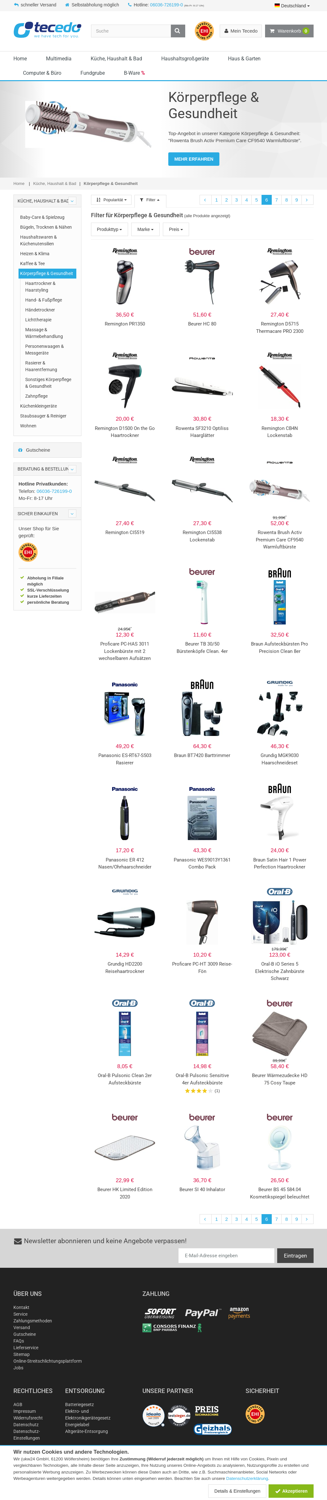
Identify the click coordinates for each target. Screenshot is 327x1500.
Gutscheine (34, 450)
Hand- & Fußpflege (43, 299)
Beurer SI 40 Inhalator (202, 1189)
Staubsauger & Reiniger (43, 415)
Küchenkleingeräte (38, 406)
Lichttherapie (38, 319)
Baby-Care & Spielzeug (42, 217)
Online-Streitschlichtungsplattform (47, 1361)
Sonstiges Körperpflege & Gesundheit (48, 383)
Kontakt (21, 1307)
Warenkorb (289, 31)
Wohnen (28, 425)
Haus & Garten (244, 59)
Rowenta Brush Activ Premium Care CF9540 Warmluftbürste (279, 540)
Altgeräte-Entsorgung (86, 1431)
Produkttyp (109, 229)
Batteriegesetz (79, 1404)
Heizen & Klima (34, 253)
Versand (21, 1327)
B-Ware (134, 73)
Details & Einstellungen (237, 1491)
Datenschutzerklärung (247, 1478)
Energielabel (77, 1424)
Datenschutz (26, 1424)
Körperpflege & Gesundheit (46, 273)
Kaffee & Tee (32, 263)
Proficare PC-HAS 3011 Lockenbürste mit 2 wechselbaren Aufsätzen (125, 651)
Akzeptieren (291, 1491)
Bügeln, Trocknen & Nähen (46, 227)
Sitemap (21, 1354)
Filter (150, 199)
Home (20, 59)
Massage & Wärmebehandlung (44, 333)
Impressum (24, 1411)
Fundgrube (92, 73)
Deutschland (292, 5)
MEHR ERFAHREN (193, 159)
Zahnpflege (36, 396)
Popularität (111, 199)
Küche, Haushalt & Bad (116, 59)
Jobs (18, 1367)
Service (20, 1314)
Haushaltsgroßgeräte (185, 59)
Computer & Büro (42, 73)
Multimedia (59, 59)
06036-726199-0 (166, 4)
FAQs (18, 1340)
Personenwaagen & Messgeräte (44, 350)
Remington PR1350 (125, 324)
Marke (145, 229)
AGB (17, 1404)
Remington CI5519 (124, 532)
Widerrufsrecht (28, 1417)
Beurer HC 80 (202, 324)
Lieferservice (25, 1347)
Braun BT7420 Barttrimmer (202, 755)
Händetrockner (40, 309)
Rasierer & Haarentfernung (41, 366)
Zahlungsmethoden (32, 1320)
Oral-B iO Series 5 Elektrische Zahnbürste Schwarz (279, 971)
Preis (176, 229)
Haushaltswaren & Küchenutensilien (38, 240)
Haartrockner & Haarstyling (40, 287)
